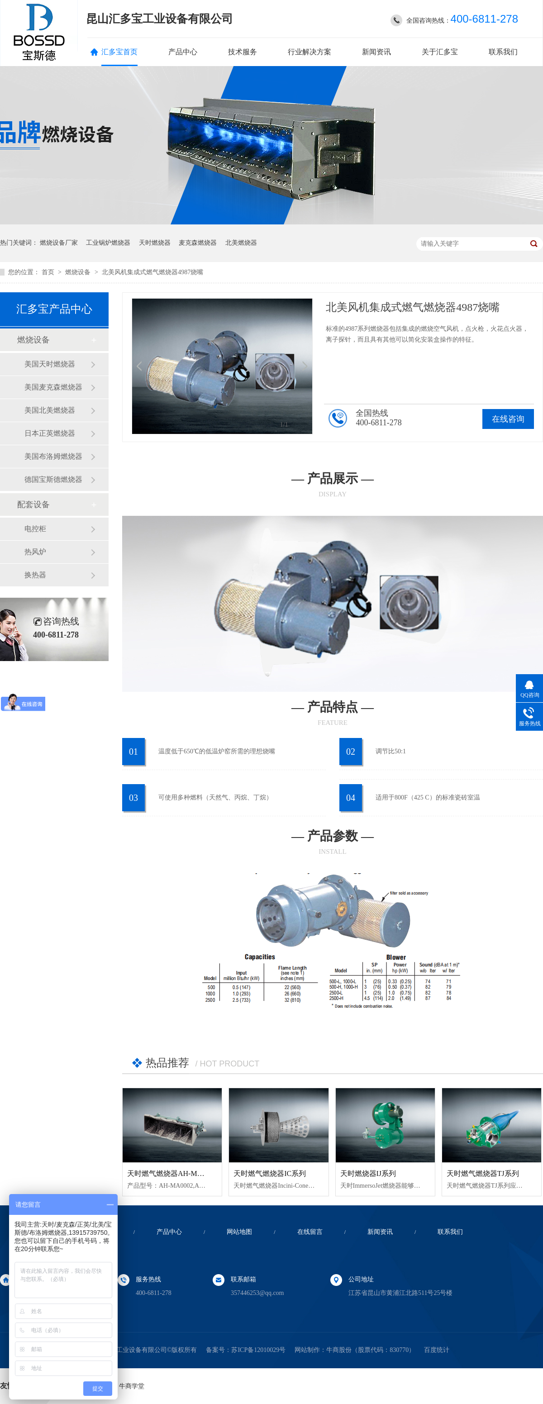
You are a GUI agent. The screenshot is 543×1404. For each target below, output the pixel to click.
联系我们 (503, 52)
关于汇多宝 (440, 52)
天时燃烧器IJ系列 (368, 1173)
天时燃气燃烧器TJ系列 (483, 1173)
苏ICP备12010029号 (258, 1350)
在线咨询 (508, 419)
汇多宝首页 (119, 52)
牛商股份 (339, 1350)
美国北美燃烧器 (49, 410)
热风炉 (35, 552)
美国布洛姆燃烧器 (53, 456)
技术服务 (242, 52)
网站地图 (239, 1231)
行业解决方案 (309, 52)
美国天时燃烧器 (49, 364)
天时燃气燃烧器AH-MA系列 (172, 1173)
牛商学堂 (131, 1386)
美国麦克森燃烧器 (53, 387)
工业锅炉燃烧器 (108, 242)
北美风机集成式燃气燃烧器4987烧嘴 (152, 272)
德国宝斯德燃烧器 (53, 479)
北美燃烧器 (241, 242)
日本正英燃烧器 (49, 433)
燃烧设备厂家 (59, 242)
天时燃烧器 (155, 242)
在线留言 (310, 1231)
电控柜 (35, 529)
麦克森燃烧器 (198, 242)
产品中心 (182, 52)
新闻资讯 (376, 52)
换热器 (35, 575)
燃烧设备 (78, 272)
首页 (49, 272)
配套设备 (33, 504)
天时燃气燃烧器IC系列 (269, 1173)
